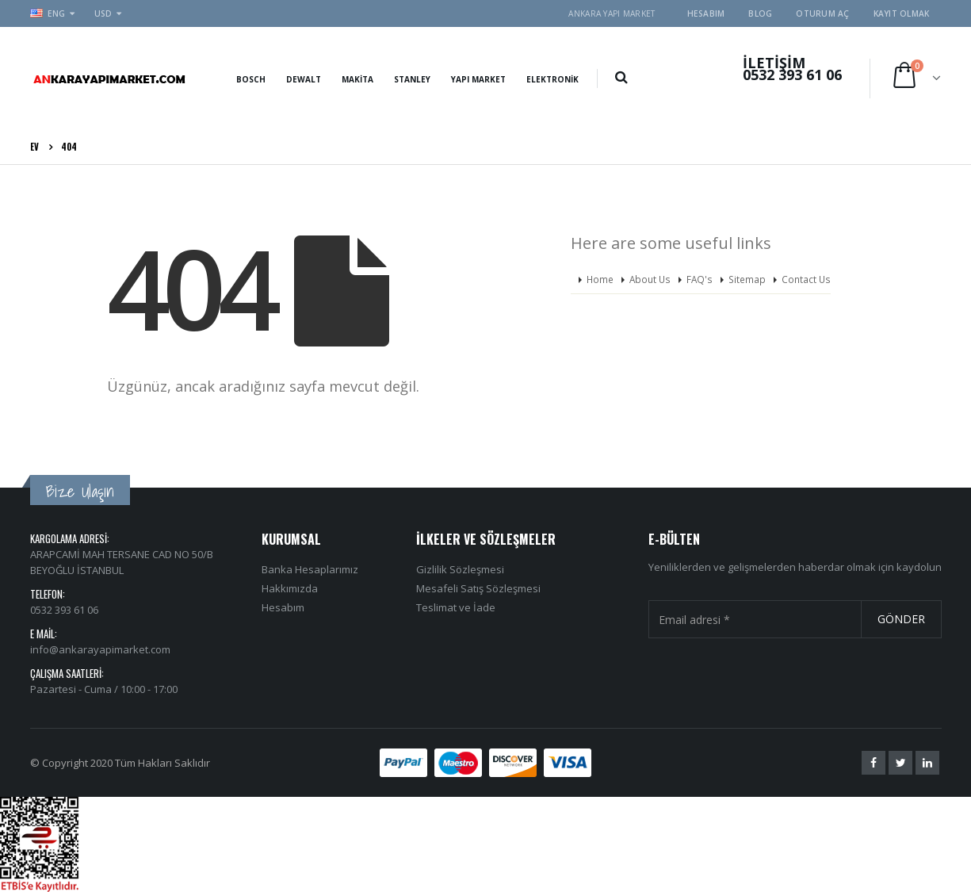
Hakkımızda (290, 588)
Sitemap (747, 279)
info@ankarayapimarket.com (100, 649)
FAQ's (699, 279)
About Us (650, 279)
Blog (760, 13)
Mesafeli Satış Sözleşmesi (478, 588)
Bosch (251, 79)
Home (600, 279)
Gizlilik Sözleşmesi (460, 569)
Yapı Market (478, 79)
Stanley (412, 79)
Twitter (900, 763)
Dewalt (303, 79)
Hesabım (706, 13)
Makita (357, 79)
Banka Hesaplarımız (310, 569)
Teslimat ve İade (455, 607)
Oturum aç (822, 13)
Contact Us (806, 279)
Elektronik (552, 79)
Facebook (873, 763)
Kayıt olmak (902, 13)
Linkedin (927, 763)
